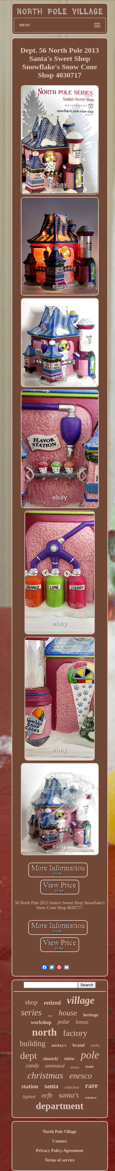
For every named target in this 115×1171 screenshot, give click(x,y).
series (31, 1012)
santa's (69, 1095)
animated (54, 1066)
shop (31, 1002)
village (80, 1000)
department (59, 1106)
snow (69, 1058)
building (32, 1043)
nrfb (47, 1095)
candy (32, 1066)
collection (71, 1087)
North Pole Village (60, 1131)
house (68, 1012)
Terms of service (60, 1160)
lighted (29, 1096)
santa (51, 1086)
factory (75, 1033)
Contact (59, 1141)
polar (64, 1022)
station (29, 1086)
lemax (82, 1022)
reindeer (91, 1097)
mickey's (59, 1045)
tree (50, 1016)
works (95, 1045)
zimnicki (50, 1058)
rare (91, 1086)
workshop (41, 1022)
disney (75, 1067)
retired (52, 1002)
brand (78, 1045)
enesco (80, 1075)
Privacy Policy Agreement (59, 1150)
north (44, 1032)
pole (90, 1055)
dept (28, 1055)
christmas (45, 1075)
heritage (90, 1015)
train (90, 1066)
